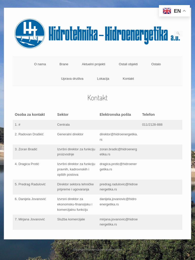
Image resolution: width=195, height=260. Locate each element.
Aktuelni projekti (93, 64)
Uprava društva (72, 78)
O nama (40, 64)
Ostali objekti (128, 64)
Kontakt (128, 78)
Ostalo (156, 64)
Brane (63, 64)
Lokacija (103, 78)
